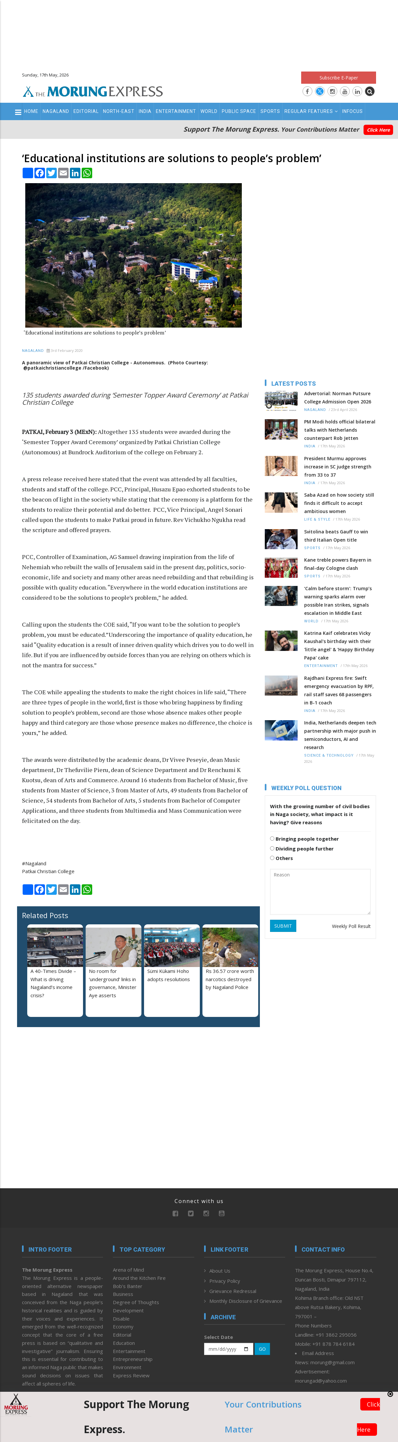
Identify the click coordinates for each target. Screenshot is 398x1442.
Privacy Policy (224, 1281)
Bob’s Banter (127, 1286)
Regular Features (311, 111)
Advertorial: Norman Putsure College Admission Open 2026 (337, 397)
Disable (121, 1318)
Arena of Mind (128, 1269)
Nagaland (56, 111)
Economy (123, 1326)
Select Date (218, 1337)
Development (128, 1310)
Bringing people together (304, 838)
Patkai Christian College (48, 871)
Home (31, 111)
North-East (119, 111)
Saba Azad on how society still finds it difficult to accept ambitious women (339, 503)
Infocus (352, 111)
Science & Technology (329, 755)
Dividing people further (302, 848)
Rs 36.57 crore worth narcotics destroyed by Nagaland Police (230, 979)
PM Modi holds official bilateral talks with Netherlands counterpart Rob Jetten (339, 430)
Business (123, 1294)
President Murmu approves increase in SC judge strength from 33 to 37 (337, 466)
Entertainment (176, 111)
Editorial (86, 111)
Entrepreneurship (133, 1359)
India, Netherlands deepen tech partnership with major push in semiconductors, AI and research (340, 735)
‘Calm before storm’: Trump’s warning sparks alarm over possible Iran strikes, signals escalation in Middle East (338, 600)
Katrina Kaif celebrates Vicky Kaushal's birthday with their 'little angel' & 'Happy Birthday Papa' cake (339, 645)
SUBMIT (283, 926)
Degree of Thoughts (136, 1302)
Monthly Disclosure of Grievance (245, 1301)
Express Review (131, 1375)
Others (281, 858)
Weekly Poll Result (351, 926)
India (145, 111)
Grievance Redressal (232, 1291)
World (209, 111)
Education (124, 1343)
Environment (127, 1367)
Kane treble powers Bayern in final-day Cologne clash (337, 564)
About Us (219, 1270)
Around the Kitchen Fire (139, 1278)
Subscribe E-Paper (339, 78)
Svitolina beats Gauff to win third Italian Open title (336, 535)
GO (262, 1349)
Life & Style (317, 519)
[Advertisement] (199, 33)
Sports (270, 111)
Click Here (378, 130)
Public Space (239, 111)
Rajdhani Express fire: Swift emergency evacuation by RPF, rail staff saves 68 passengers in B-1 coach (339, 690)
